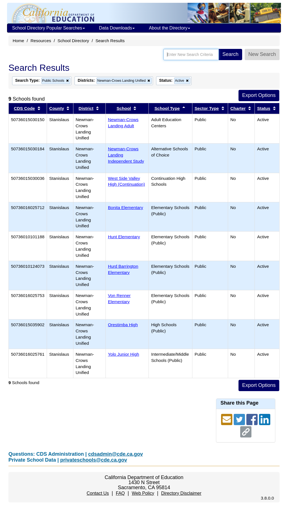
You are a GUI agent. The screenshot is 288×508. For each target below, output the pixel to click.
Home (18, 40)
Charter (238, 108)
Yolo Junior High (123, 354)
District (85, 108)
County (56, 108)
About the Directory (169, 28)
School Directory (73, 40)
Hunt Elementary (124, 236)
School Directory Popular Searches (48, 28)
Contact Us (98, 493)
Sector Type (207, 108)
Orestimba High (123, 324)
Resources (41, 40)
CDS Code (24, 108)
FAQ (120, 493)
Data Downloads (117, 28)
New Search (262, 54)
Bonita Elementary (125, 207)
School (124, 108)
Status (263, 108)
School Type (167, 108)
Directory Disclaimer (181, 493)
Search (230, 54)
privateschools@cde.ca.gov (93, 460)
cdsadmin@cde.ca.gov (115, 454)
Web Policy (143, 493)
